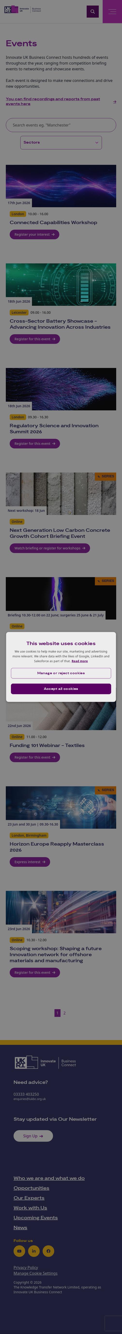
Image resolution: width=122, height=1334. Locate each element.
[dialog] (61, 667)
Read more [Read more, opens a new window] (80, 661)
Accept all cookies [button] (61, 689)
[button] (61, 673)
